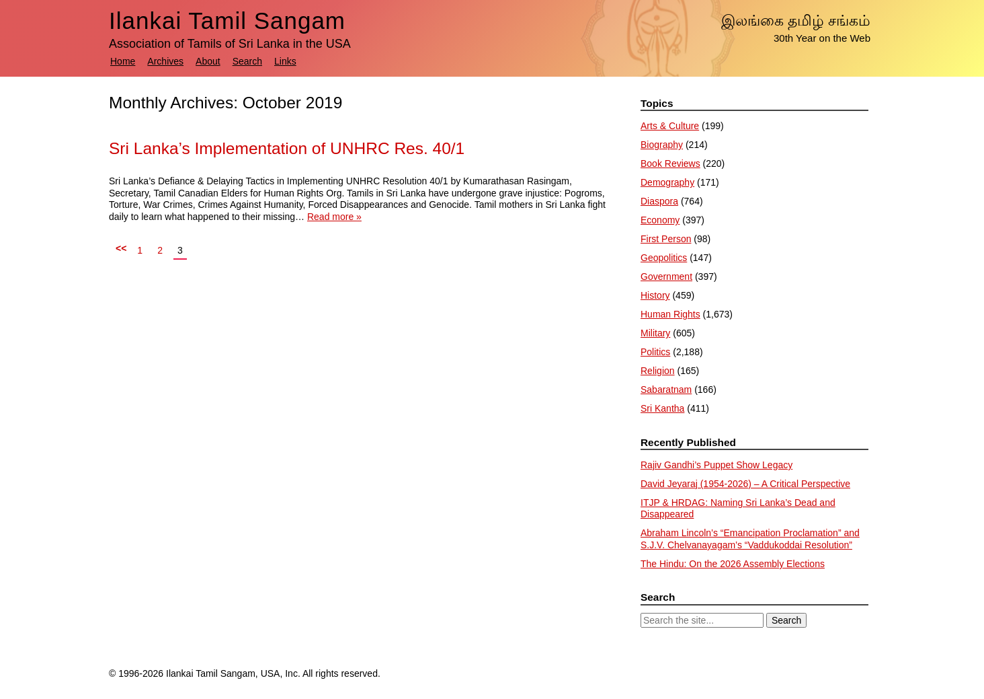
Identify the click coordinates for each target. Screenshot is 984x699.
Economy (660, 220)
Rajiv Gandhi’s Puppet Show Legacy (716, 464)
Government (666, 276)
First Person (666, 238)
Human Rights (670, 314)
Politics (655, 351)
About (208, 61)
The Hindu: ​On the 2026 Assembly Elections (733, 563)
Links (285, 61)
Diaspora (659, 201)
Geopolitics (664, 257)
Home (122, 61)
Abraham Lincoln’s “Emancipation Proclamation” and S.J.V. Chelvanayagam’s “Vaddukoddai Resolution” (750, 538)
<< (121, 248)
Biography (662, 144)
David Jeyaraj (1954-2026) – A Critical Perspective (745, 483)
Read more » (334, 216)
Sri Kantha (662, 408)
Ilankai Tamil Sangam (227, 20)
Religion (658, 370)
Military (655, 333)
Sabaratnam (666, 389)
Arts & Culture (670, 125)
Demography (667, 182)
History (655, 295)
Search (247, 61)
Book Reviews (670, 163)
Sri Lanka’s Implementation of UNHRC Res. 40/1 (286, 148)
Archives (165, 61)
